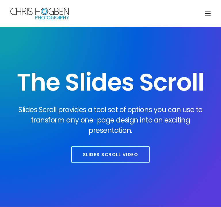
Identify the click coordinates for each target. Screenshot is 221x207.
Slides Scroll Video (110, 155)
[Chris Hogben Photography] (39, 13)
